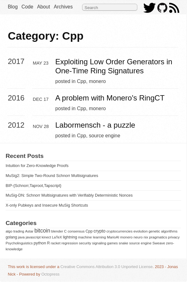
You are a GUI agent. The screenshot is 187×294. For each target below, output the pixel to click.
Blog (13, 6)
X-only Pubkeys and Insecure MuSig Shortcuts (47, 205)
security (85, 243)
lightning (70, 237)
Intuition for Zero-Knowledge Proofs (37, 165)
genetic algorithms (163, 231)
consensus (76, 231)
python (40, 243)
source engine (105, 135)
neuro (138, 237)
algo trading (15, 231)
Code (27, 6)
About (43, 6)
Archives (63, 6)
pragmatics (158, 237)
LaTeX (57, 237)
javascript (33, 237)
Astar (29, 231)
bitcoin (42, 231)
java (21, 237)
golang (11, 237)
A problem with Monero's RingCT (110, 98)
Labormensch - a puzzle (95, 125)
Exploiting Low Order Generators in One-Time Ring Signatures (115, 66)
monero (97, 81)
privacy (174, 237)
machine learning (92, 237)
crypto (99, 230)
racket (56, 243)
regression (70, 243)
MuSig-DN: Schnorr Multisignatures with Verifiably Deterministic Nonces (69, 195)
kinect (46, 237)
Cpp (81, 81)
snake (123, 243)
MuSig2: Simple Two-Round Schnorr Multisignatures (52, 175)
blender (57, 231)
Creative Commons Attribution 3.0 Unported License (107, 266)
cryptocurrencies (119, 231)
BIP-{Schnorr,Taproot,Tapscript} (34, 185)
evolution (140, 231)
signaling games (105, 243)
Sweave (158, 243)
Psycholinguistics (19, 243)
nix (146, 237)
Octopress (50, 274)
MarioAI (113, 237)
